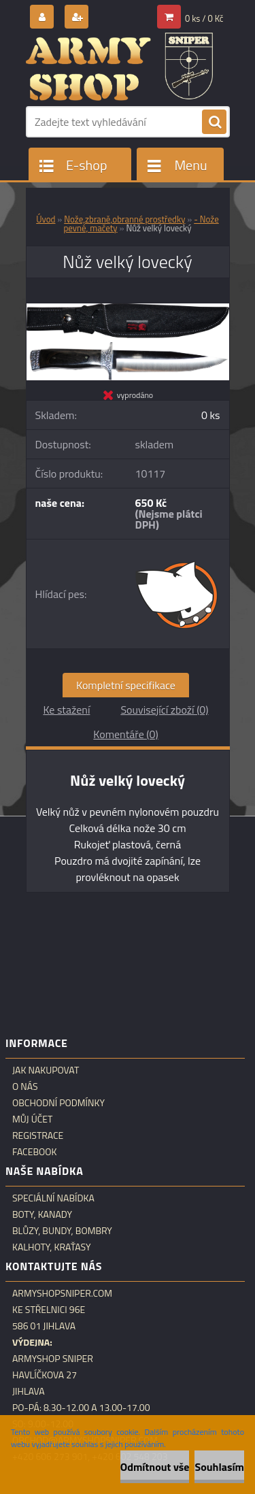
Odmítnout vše (155, 1467)
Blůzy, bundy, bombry (62, 1230)
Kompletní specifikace (125, 685)
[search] (214, 122)
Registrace (37, 1135)
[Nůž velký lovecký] (128, 309)
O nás (25, 1086)
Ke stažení (66, 709)
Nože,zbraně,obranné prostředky (124, 219)
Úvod (45, 219)
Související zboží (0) (164, 709)
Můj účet (32, 1119)
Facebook (34, 1152)
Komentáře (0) (125, 734)
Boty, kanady (42, 1214)
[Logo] (119, 67)
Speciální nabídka (53, 1198)
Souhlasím (219, 1467)
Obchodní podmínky (58, 1103)
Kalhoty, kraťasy (51, 1247)
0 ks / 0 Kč (204, 18)
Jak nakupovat (45, 1070)
